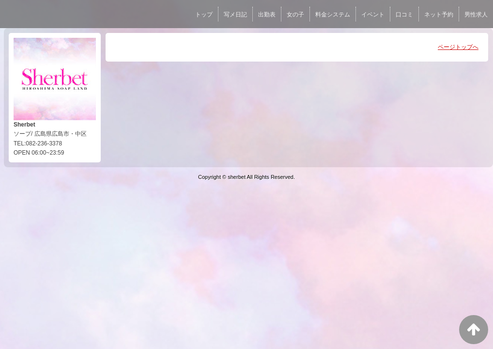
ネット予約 (438, 14)
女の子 (295, 14)
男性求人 (476, 14)
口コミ (404, 14)
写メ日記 (235, 14)
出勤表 (267, 14)
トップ (204, 14)
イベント (373, 14)
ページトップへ (458, 47)
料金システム (332, 14)
